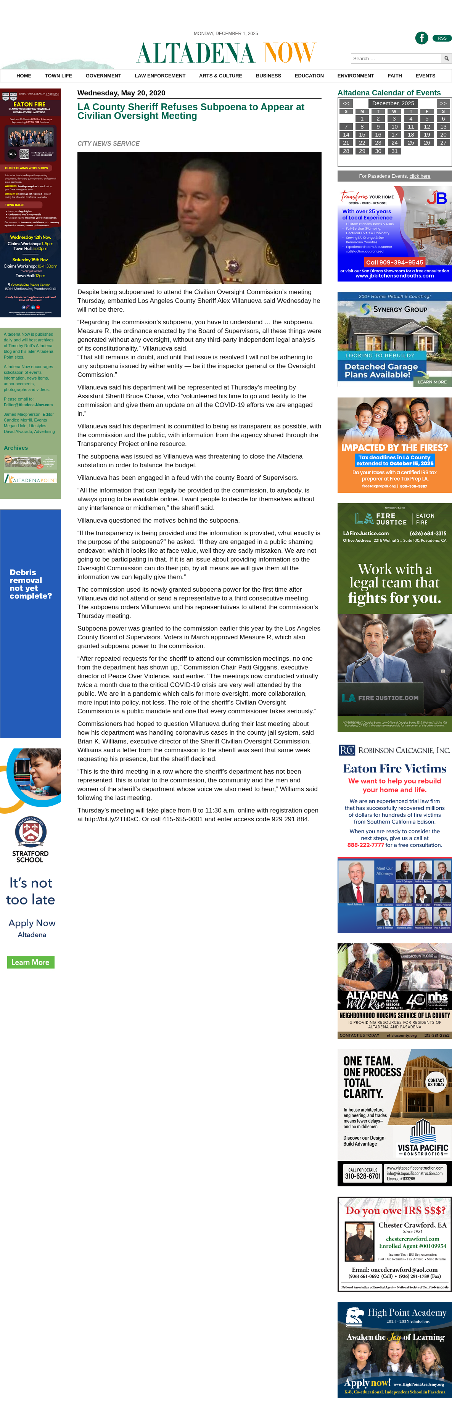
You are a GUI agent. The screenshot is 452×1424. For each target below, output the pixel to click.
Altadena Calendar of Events (389, 92)
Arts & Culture (220, 76)
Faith (395, 76)
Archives (16, 448)
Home (23, 76)
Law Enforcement (160, 76)
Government (103, 76)
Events (426, 76)
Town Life (58, 76)
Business (268, 76)
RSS (442, 38)
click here (420, 176)
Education (309, 76)
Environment (356, 76)
